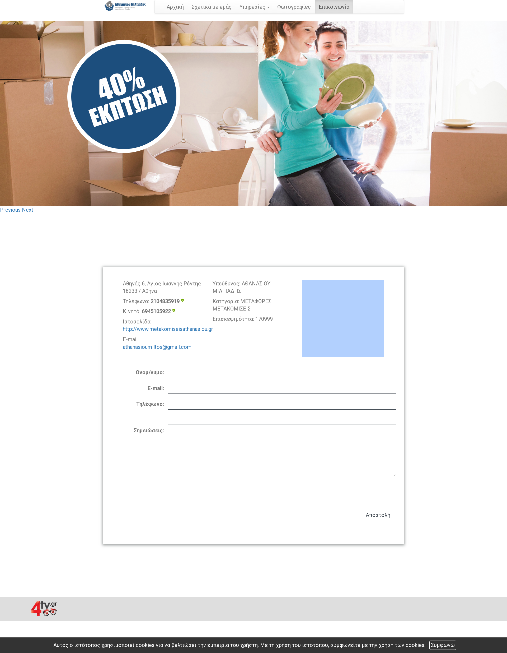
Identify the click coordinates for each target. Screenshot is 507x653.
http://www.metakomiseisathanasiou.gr (168, 329)
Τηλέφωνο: (150, 404)
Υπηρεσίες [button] (254, 7)
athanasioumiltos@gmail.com (157, 347)
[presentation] (356, 491)
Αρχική (175, 7)
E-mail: (156, 388)
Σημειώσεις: (149, 430)
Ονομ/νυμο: (150, 372)
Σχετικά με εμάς (212, 7)
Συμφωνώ (443, 645)
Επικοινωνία (334, 7)
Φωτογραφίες (294, 7)
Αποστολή (378, 515)
